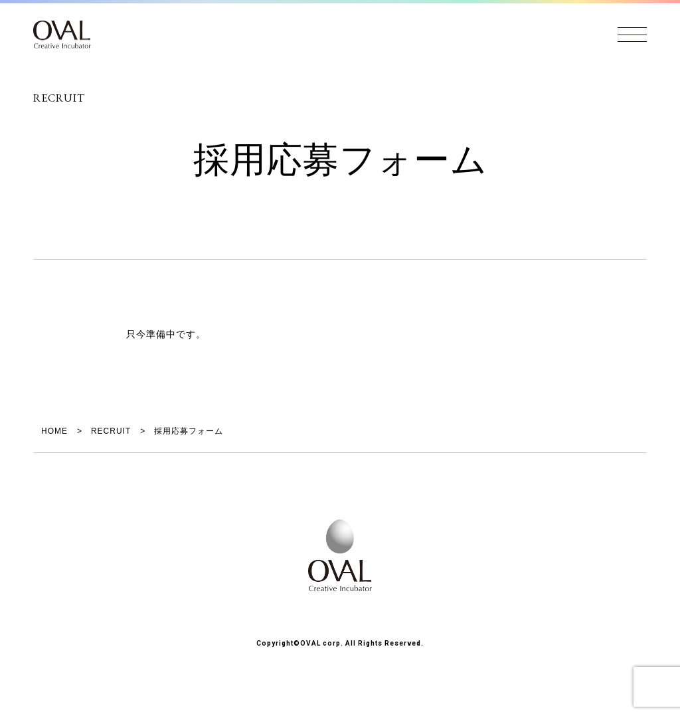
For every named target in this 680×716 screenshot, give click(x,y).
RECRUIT (111, 431)
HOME (54, 431)
